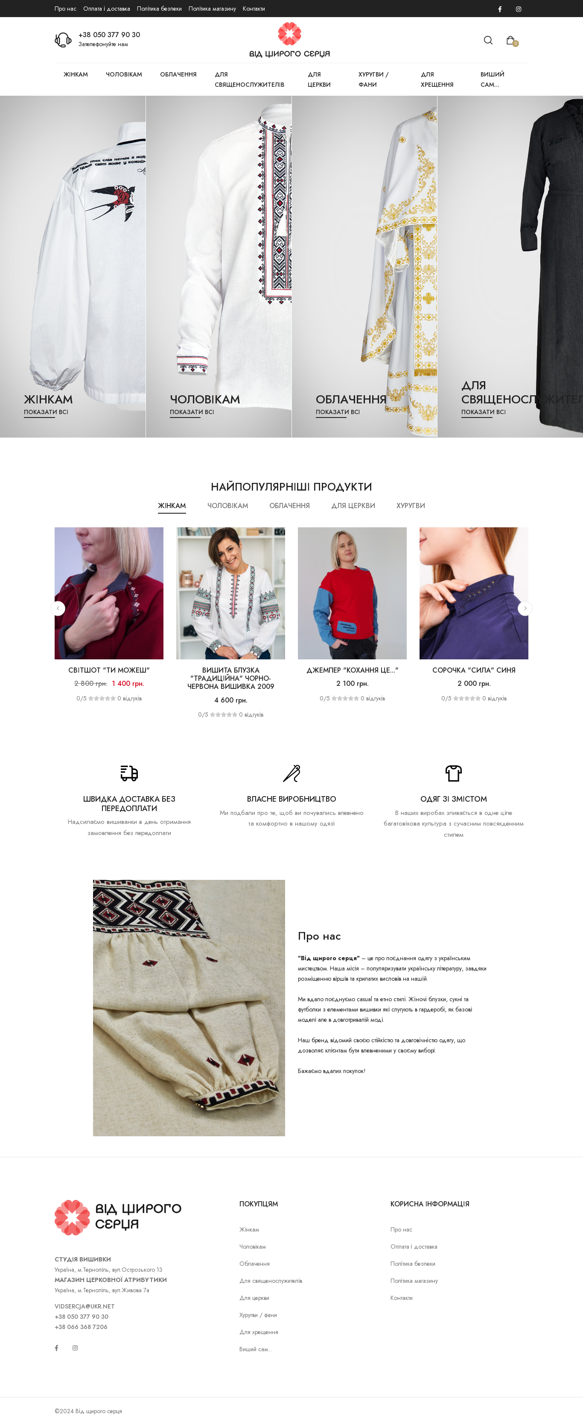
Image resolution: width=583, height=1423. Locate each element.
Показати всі (46, 412)
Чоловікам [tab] (227, 506)
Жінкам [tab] (172, 506)
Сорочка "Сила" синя (474, 670)
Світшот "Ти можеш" (108, 670)
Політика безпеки (159, 8)
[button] (57, 608)
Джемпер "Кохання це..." (352, 670)
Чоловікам (124, 74)
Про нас (65, 8)
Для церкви (319, 79)
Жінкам (76, 74)
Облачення (178, 74)
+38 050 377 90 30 (109, 35)
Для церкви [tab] (353, 506)
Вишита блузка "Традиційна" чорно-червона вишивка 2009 (230, 678)
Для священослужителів (249, 79)
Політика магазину (212, 8)
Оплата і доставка (106, 8)
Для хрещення (437, 79)
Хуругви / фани (374, 79)
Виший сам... (492, 79)
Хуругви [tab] (410, 506)
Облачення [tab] (289, 506)
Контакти (254, 8)
